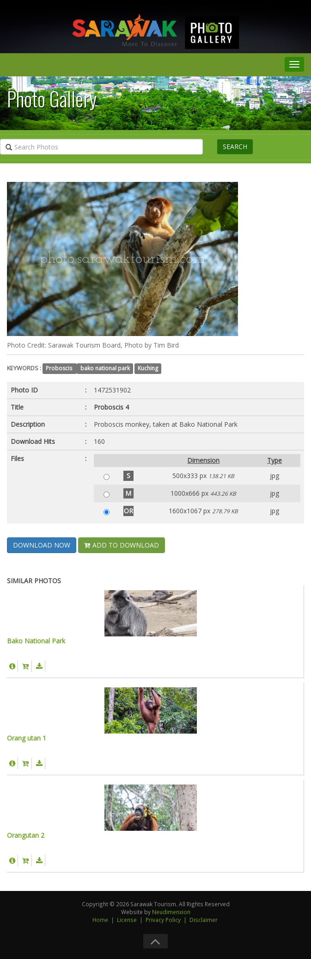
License (127, 919)
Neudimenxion (171, 911)
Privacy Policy (163, 919)
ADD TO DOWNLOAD (121, 545)
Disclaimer (203, 919)
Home (100, 919)
